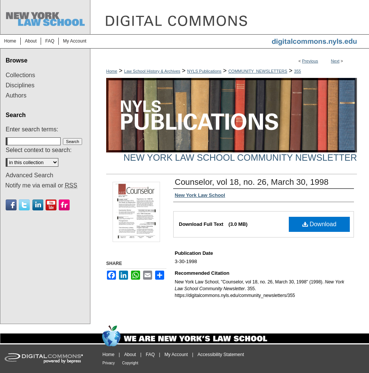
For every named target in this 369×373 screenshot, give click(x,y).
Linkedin (37, 204)
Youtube (51, 204)
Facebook (11, 204)
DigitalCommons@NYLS (229, 17)
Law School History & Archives (152, 71)
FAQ (150, 354)
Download (319, 224)
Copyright (130, 363)
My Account (176, 354)
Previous (310, 61)
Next (335, 61)
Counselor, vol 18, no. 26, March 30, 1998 (251, 182)
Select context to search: (39, 150)
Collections (20, 75)
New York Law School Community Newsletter (240, 157)
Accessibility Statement (221, 354)
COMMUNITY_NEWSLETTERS (257, 71)
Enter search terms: (32, 129)
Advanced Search (29, 175)
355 (297, 71)
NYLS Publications (204, 71)
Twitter (24, 204)
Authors (16, 95)
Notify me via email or (41, 185)
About (130, 354)
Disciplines (20, 85)
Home (111, 71)
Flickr (64, 204)
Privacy (108, 363)
